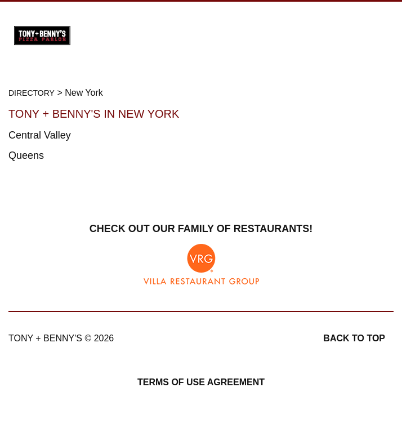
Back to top (354, 338)
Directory (31, 92)
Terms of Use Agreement (201, 382)
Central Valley (39, 135)
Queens (26, 155)
